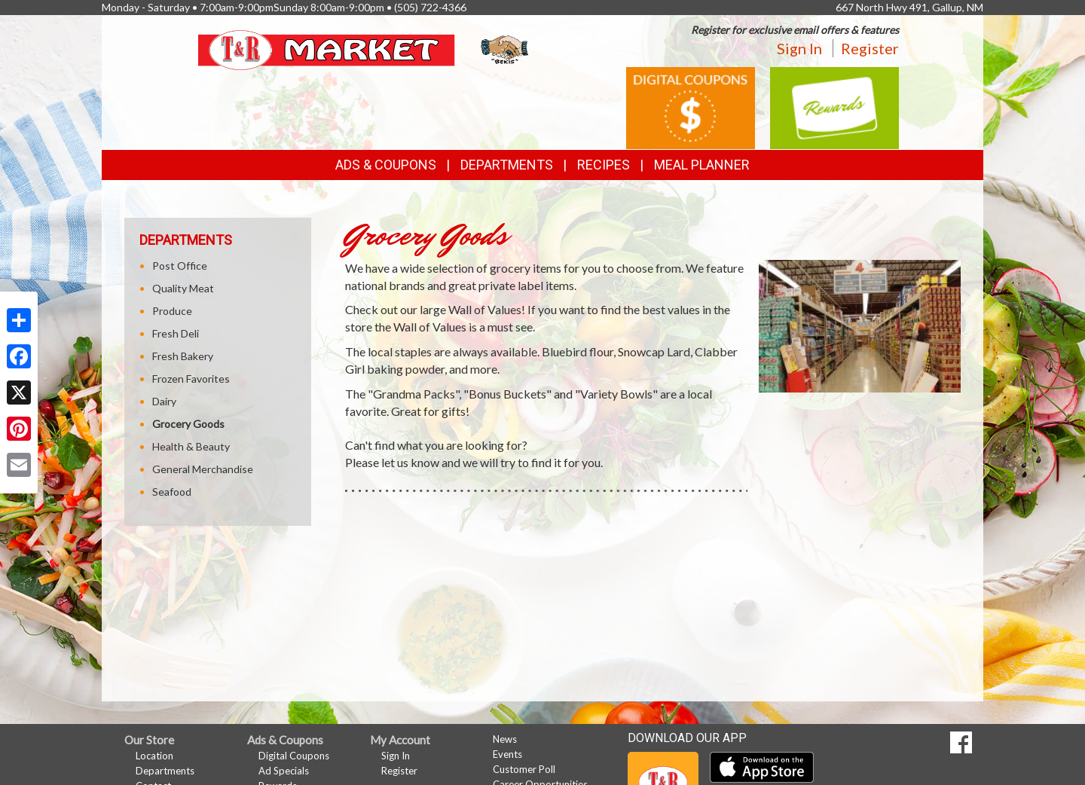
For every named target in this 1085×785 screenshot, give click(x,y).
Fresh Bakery (182, 356)
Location (154, 756)
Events (507, 754)
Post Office (179, 265)
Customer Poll (524, 769)
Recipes (603, 165)
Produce (172, 310)
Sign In (799, 48)
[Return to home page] (365, 48)
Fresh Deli (175, 333)
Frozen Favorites (191, 378)
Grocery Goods (188, 423)
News (505, 739)
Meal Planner (702, 165)
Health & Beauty (191, 446)
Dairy (164, 401)
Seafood (171, 491)
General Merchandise (202, 469)
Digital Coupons (293, 756)
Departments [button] (506, 165)
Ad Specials (283, 771)
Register (870, 48)
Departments (165, 771)
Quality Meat (183, 288)
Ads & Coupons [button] (385, 165)
